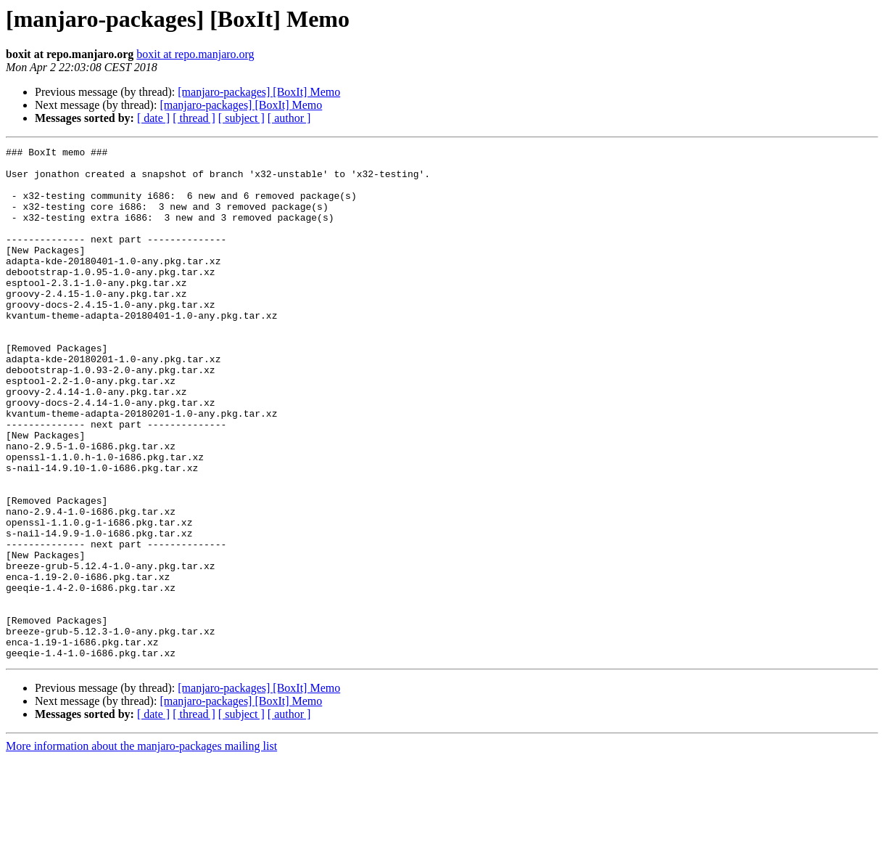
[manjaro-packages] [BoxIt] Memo (259, 92)
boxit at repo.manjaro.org (195, 54)
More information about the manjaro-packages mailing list (141, 848)
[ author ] (289, 118)
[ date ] (153, 118)
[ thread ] (194, 118)
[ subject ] (241, 118)
